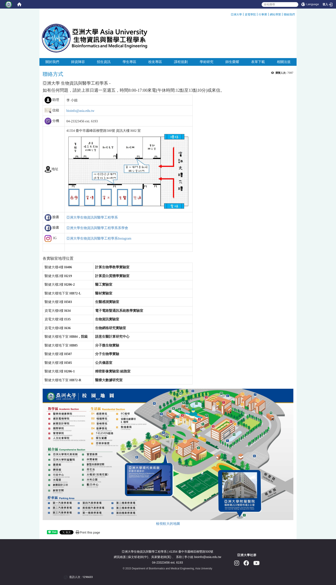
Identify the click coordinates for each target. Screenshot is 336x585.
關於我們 (52, 62)
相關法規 (284, 62)
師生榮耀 (232, 62)
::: (229, 13)
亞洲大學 (236, 14)
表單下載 (258, 62)
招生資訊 (104, 62)
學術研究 (206, 62)
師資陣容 (78, 62)
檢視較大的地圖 (168, 523)
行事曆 (263, 14)
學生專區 (129, 62)
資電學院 (250, 14)
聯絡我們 (289, 14)
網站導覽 (275, 14)
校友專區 (155, 62)
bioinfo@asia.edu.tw (80, 110)
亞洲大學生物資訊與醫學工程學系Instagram (98, 238)
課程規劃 (181, 62)
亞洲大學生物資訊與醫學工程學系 (92, 217)
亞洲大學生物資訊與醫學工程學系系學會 (97, 228)
